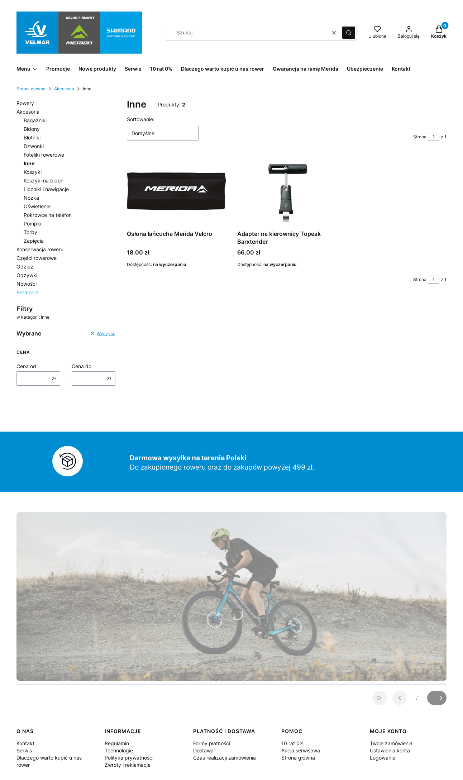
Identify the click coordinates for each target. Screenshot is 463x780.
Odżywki (26, 275)
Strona (419, 136)
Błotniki (32, 137)
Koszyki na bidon (43, 180)
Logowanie (382, 758)
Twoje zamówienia (391, 743)
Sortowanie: (140, 119)
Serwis (24, 750)
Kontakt (25, 743)
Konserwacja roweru (39, 249)
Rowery (25, 103)
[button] (348, 33)
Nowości (26, 284)
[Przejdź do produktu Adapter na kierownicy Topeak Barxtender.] (286, 191)
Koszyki (33, 172)
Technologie (119, 750)
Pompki (32, 223)
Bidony (32, 129)
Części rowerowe (36, 258)
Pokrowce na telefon (48, 215)
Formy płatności (211, 743)
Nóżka (31, 198)
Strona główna (31, 88)
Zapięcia (34, 241)
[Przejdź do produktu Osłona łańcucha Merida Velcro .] (176, 191)
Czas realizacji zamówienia (224, 758)
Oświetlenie (37, 206)
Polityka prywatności (129, 758)
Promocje (27, 292)
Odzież (24, 266)
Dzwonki (34, 146)
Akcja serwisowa (300, 750)
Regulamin (117, 743)
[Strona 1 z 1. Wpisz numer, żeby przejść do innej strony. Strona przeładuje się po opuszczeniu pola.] (433, 137)
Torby (30, 232)
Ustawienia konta (390, 750)
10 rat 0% (292, 743)
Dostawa (203, 750)
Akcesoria (64, 88)
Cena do (81, 366)
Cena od (26, 366)
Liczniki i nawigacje (46, 189)
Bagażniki (35, 120)
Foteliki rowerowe (44, 155)
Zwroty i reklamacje (128, 765)
